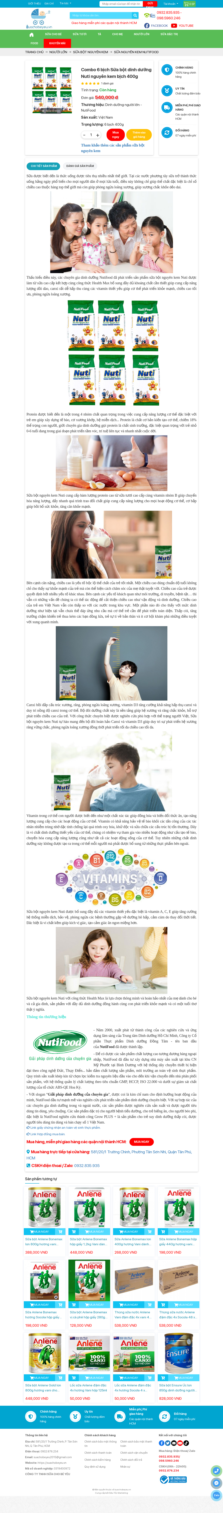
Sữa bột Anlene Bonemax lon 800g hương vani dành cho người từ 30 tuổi (44, 1242)
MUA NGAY (141, 1142)
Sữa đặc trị (169, 34)
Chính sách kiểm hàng (97, 1460)
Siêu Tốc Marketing (118, 1493)
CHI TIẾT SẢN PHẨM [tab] (44, 166)
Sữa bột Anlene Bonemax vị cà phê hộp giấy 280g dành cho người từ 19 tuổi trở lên (89, 1315)
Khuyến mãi (57, 43)
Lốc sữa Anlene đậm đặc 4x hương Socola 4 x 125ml (133, 1388)
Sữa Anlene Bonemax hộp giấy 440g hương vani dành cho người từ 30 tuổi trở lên (178, 1242)
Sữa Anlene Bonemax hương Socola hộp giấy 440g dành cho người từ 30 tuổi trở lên (43, 1315)
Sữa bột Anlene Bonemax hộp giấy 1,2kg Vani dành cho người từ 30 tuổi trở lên (88, 1242)
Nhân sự (125, 1466)
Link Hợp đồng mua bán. (46, 1134)
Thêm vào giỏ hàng (139, 135)
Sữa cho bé (53, 34)
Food (34, 43)
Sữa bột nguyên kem (90, 52)
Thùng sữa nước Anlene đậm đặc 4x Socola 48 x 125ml (177, 1315)
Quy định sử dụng (94, 1466)
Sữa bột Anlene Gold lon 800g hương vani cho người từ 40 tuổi (43, 1388)
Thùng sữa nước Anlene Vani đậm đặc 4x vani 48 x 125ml (133, 1315)
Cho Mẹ (117, 34)
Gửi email (150, 4)
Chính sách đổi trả (131, 1460)
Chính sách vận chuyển (134, 1452)
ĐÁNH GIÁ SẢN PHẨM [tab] (80, 166)
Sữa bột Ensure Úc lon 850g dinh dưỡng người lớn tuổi (177, 1388)
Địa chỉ (49, 3)
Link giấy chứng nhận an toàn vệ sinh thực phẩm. (64, 1127)
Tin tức (64, 3)
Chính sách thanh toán (98, 1452)
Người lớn (141, 34)
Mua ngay (115, 135)
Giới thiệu (34, 3)
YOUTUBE (182, 25)
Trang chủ (34, 52)
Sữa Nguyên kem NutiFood (136, 52)
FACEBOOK (156, 25)
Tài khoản (169, 4)
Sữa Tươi (79, 34)
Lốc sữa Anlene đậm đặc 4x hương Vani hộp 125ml (88, 1387)
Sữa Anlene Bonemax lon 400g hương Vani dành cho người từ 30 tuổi (133, 1242)
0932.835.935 (87, 1165)
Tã (99, 34)
